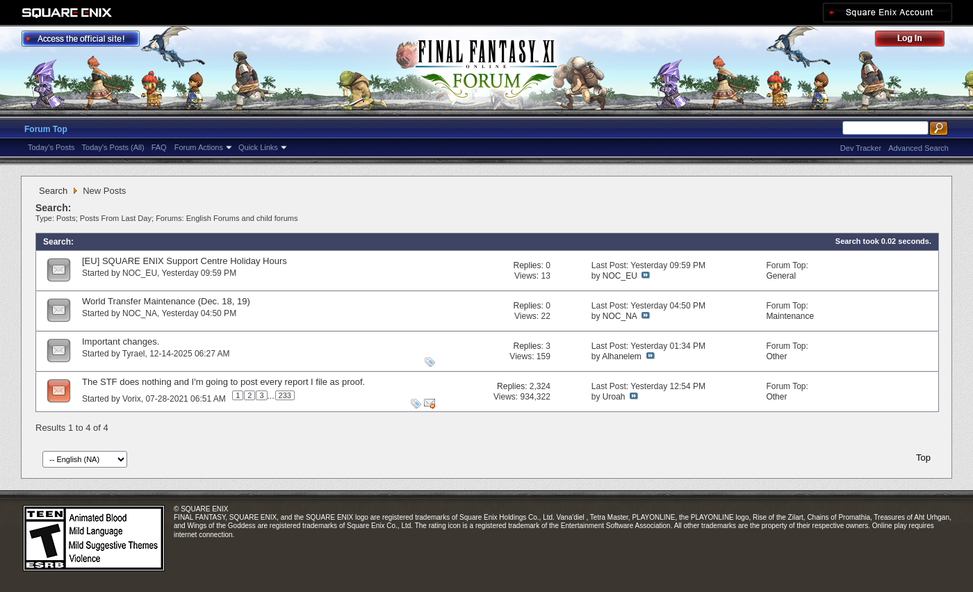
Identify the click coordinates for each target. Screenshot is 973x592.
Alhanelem (621, 356)
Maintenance (790, 316)
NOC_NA (139, 313)
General (781, 276)
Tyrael (133, 354)
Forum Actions (198, 147)
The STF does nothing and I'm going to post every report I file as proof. (223, 382)
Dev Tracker (860, 148)
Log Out (916, 40)
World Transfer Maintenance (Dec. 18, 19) (166, 301)
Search (53, 191)
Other (776, 356)
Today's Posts (51, 147)
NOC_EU (139, 273)
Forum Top (45, 129)
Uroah (614, 397)
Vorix (131, 399)
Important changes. (120, 341)
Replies (527, 265)
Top (923, 457)
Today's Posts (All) (113, 147)
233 (285, 395)
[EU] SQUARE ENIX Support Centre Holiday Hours (184, 261)
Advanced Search (918, 148)
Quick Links (258, 147)
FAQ (159, 147)
